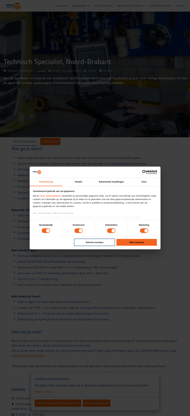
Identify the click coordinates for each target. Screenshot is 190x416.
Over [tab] (144, 181)
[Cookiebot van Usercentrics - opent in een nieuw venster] (144, 172)
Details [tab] (78, 181)
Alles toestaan (136, 242)
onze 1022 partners (50, 196)
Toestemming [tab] (46, 181)
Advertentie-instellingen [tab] (111, 181)
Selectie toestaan (95, 242)
